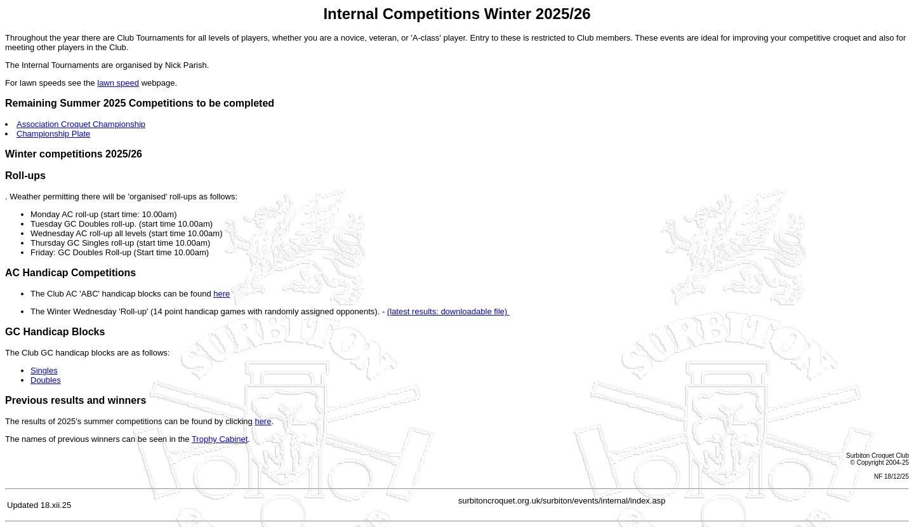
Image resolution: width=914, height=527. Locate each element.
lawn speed (118, 83)
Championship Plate (53, 133)
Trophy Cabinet (220, 439)
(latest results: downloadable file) (448, 311)
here (221, 293)
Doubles (45, 380)
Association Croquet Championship (81, 124)
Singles (44, 370)
